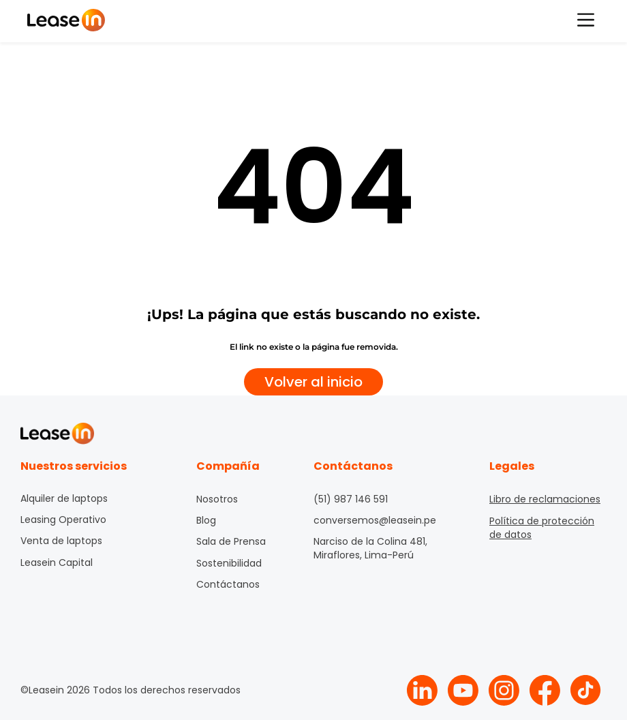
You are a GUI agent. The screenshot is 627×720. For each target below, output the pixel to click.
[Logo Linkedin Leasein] (422, 690)
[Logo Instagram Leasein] (504, 690)
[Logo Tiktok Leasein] (585, 690)
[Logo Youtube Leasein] (463, 690)
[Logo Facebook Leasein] (545, 690)
